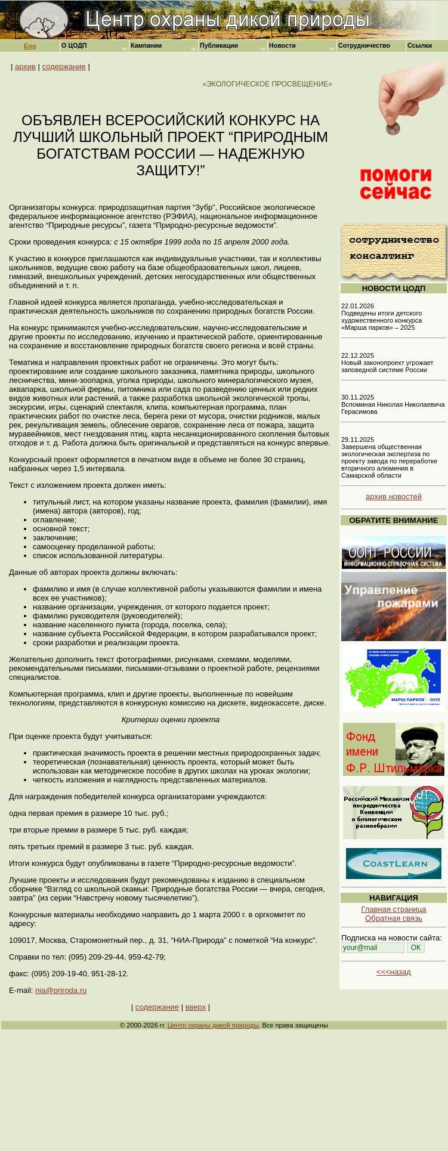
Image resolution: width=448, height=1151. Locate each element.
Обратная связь (393, 918)
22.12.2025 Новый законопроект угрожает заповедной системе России (387, 362)
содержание (64, 66)
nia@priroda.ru (60, 990)
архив (25, 66)
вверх (196, 1007)
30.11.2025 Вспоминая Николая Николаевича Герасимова (393, 404)
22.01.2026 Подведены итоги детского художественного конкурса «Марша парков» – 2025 (381, 316)
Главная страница (393, 909)
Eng (30, 45)
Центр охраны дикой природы (213, 1025)
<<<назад (393, 971)
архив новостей (394, 496)
